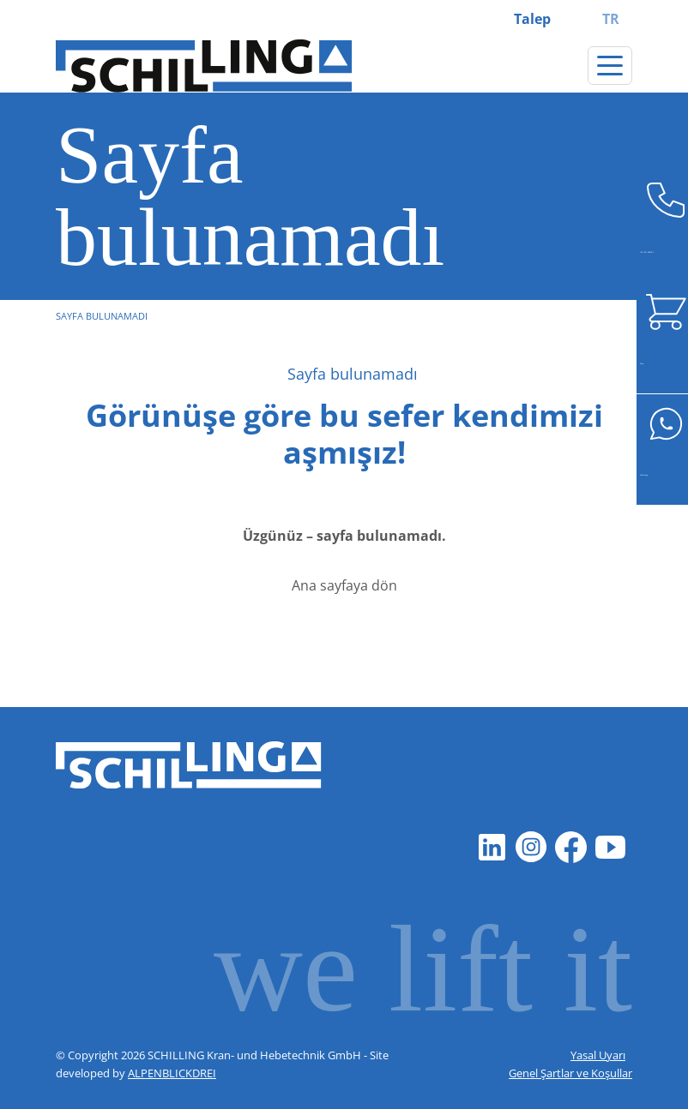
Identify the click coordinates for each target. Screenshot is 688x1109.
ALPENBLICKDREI (172, 1073)
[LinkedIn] (491, 847)
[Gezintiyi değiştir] (610, 65)
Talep (532, 18)
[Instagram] (531, 847)
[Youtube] (610, 847)
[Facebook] (570, 847)
